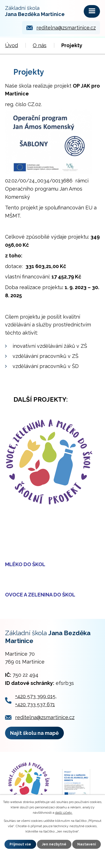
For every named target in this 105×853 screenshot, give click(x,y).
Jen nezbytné (54, 844)
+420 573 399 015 (35, 696)
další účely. (64, 813)
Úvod (11, 45)
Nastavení (86, 844)
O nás (39, 45)
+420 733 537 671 (35, 704)
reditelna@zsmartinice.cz (66, 28)
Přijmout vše (20, 844)
